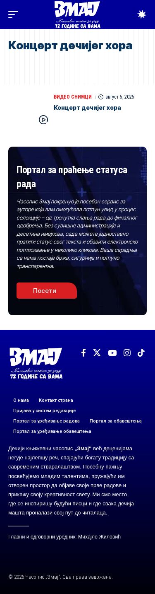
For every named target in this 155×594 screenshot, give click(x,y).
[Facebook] (83, 353)
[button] (15, 14)
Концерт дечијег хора (87, 107)
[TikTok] (141, 353)
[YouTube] (112, 353)
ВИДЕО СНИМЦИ (73, 97)
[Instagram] (127, 353)
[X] (97, 353)
